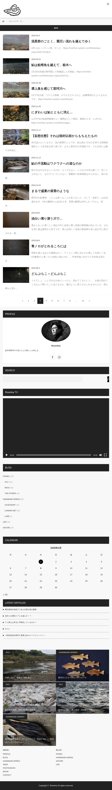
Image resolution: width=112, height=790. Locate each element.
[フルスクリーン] (105, 455)
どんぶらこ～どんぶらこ (48, 273)
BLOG (5, 758)
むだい (7, 629)
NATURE (6, 528)
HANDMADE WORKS (11, 499)
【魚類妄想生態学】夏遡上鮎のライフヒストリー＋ (25, 635)
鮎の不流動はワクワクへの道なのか (56, 163)
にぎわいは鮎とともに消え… (52, 112)
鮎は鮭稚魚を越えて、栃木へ (51, 65)
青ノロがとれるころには (48, 246)
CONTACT (7, 775)
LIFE (5, 522)
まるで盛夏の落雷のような (50, 191)
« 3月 (5, 594)
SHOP (5, 765)
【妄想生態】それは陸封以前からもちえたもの (64, 136)
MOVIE (6, 772)
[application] (56, 428)
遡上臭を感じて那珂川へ (48, 88)
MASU (7, 488)
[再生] (6, 455)
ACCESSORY (10, 505)
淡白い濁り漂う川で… (47, 218)
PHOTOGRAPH (9, 768)
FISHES (6, 476)
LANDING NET (10, 511)
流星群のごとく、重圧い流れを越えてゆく (61, 41)
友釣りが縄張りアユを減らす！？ (18, 616)
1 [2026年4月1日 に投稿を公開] (40, 562)
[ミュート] (100, 455)
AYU (6, 482)
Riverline (56, 345)
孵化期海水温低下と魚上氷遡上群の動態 (20, 609)
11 (83, 301)
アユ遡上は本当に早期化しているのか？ (20, 622)
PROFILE (6, 754)
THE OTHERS (10, 493)
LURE (7, 516)
